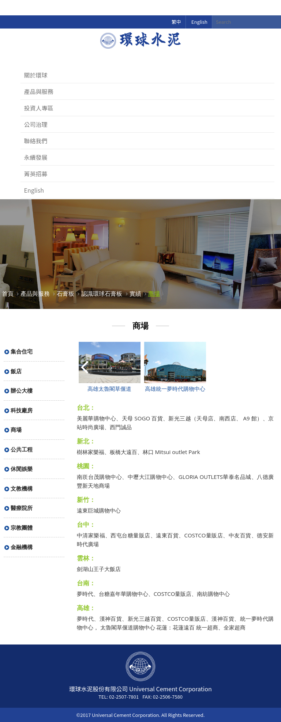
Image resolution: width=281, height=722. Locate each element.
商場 (154, 294)
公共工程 (22, 449)
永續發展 (36, 157)
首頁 (8, 294)
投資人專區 (38, 107)
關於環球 (36, 75)
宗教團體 (22, 527)
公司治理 (36, 124)
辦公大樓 (22, 390)
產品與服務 (38, 91)
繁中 (176, 21)
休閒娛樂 (22, 468)
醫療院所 (22, 507)
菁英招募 (36, 173)
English (199, 21)
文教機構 (22, 488)
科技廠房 (22, 410)
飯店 (16, 371)
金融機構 (22, 547)
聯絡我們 (36, 140)
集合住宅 (22, 351)
